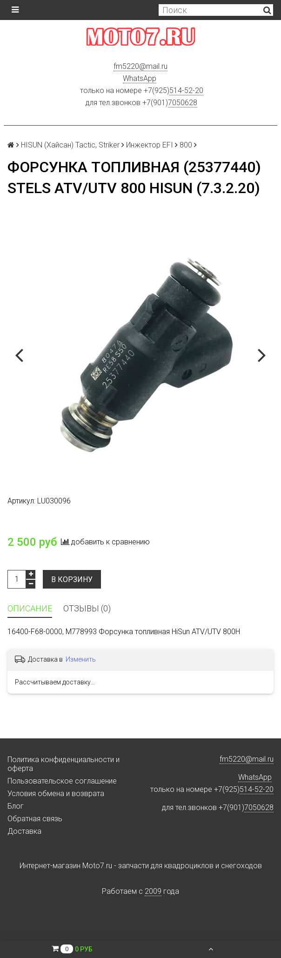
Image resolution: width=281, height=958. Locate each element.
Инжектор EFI (149, 145)
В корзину (72, 579)
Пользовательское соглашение (62, 781)
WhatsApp (139, 78)
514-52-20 (186, 90)
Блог (15, 806)
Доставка (24, 831)
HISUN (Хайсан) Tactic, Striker (70, 145)
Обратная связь (34, 818)
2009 (153, 891)
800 (186, 145)
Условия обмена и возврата (55, 793)
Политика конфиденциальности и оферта (63, 764)
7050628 (182, 102)
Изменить (81, 659)
